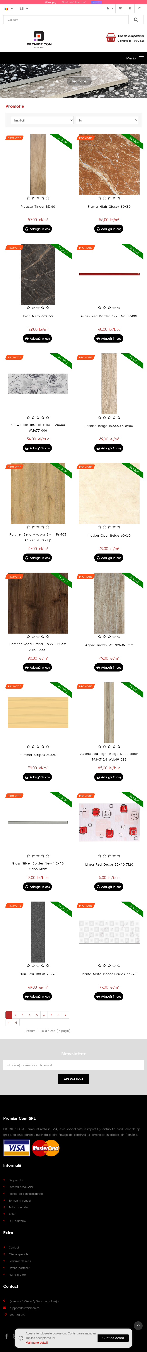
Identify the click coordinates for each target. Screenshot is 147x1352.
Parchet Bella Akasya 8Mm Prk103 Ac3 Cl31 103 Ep (37, 537)
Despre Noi (16, 1180)
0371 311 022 (18, 1314)
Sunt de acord (113, 1338)
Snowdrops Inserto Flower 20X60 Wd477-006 (38, 427)
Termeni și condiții (20, 1200)
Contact (14, 1247)
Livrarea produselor (21, 1187)
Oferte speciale (18, 1254)
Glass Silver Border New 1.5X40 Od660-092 (38, 866)
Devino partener (19, 1268)
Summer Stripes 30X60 (38, 754)
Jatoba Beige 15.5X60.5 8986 (109, 425)
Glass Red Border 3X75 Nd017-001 (109, 316)
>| (16, 1022)
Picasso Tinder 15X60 (38, 206)
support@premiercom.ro (24, 1308)
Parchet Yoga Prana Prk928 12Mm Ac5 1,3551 (37, 647)
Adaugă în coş (37, 229)
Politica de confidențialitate (26, 1193)
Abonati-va (74, 1079)
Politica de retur (19, 1207)
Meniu (131, 58)
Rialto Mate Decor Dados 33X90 (109, 974)
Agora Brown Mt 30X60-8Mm (109, 645)
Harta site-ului (17, 1274)
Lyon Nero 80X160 (38, 316)
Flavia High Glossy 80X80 (109, 206)
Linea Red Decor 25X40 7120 (109, 864)
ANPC (12, 1214)
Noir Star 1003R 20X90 (37, 974)
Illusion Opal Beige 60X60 (109, 535)
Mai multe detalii (37, 1342)
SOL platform (17, 1221)
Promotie (79, 81)
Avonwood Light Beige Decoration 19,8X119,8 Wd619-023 (109, 756)
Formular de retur (20, 1261)
